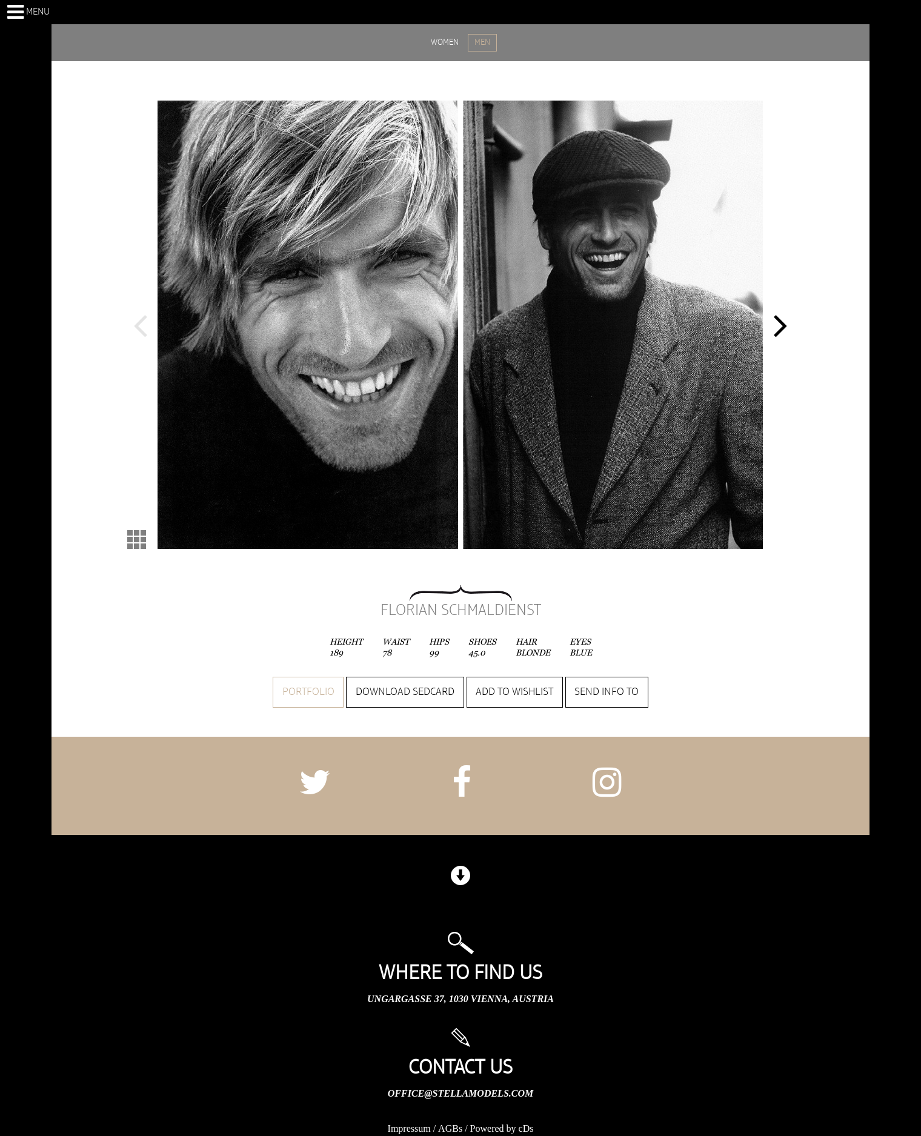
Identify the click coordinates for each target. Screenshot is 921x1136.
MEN (482, 42)
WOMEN (445, 42)
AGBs (450, 1128)
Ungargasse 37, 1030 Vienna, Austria (460, 999)
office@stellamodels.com (460, 1093)
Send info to (606, 691)
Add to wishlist (514, 691)
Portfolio (308, 691)
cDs (526, 1128)
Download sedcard (405, 691)
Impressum (409, 1128)
